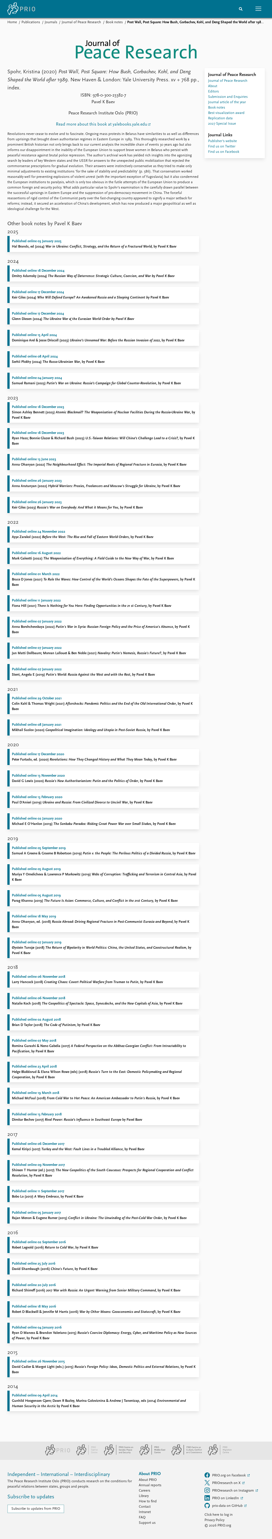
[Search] (241, 9)
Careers (144, 1491)
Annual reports (150, 1485)
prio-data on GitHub (224, 1505)
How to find (148, 1501)
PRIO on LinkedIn (222, 1498)
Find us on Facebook (223, 152)
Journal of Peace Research (81, 22)
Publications (30, 22)
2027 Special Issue (222, 124)
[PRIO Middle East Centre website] (151, 1454)
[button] (259, 9)
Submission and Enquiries (228, 97)
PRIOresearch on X (223, 1482)
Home (12, 22)
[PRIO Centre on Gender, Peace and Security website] (117, 1454)
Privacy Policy (214, 1520)
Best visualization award (226, 113)
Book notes (114, 22)
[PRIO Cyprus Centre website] (85, 1454)
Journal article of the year (227, 102)
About (212, 86)
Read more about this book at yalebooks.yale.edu (101, 124)
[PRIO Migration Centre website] (217, 1454)
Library (144, 1496)
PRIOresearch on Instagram (230, 1490)
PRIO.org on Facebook (226, 1475)
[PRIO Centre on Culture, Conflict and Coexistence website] (185, 1454)
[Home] (21, 9)
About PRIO (148, 1480)
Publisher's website (222, 141)
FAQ (142, 1517)
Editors (213, 91)
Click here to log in (219, 1515)
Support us (147, 1523)
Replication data (220, 118)
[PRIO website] (55, 1454)
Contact (145, 1507)
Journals (51, 22)
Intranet (145, 1512)
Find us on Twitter (221, 146)
